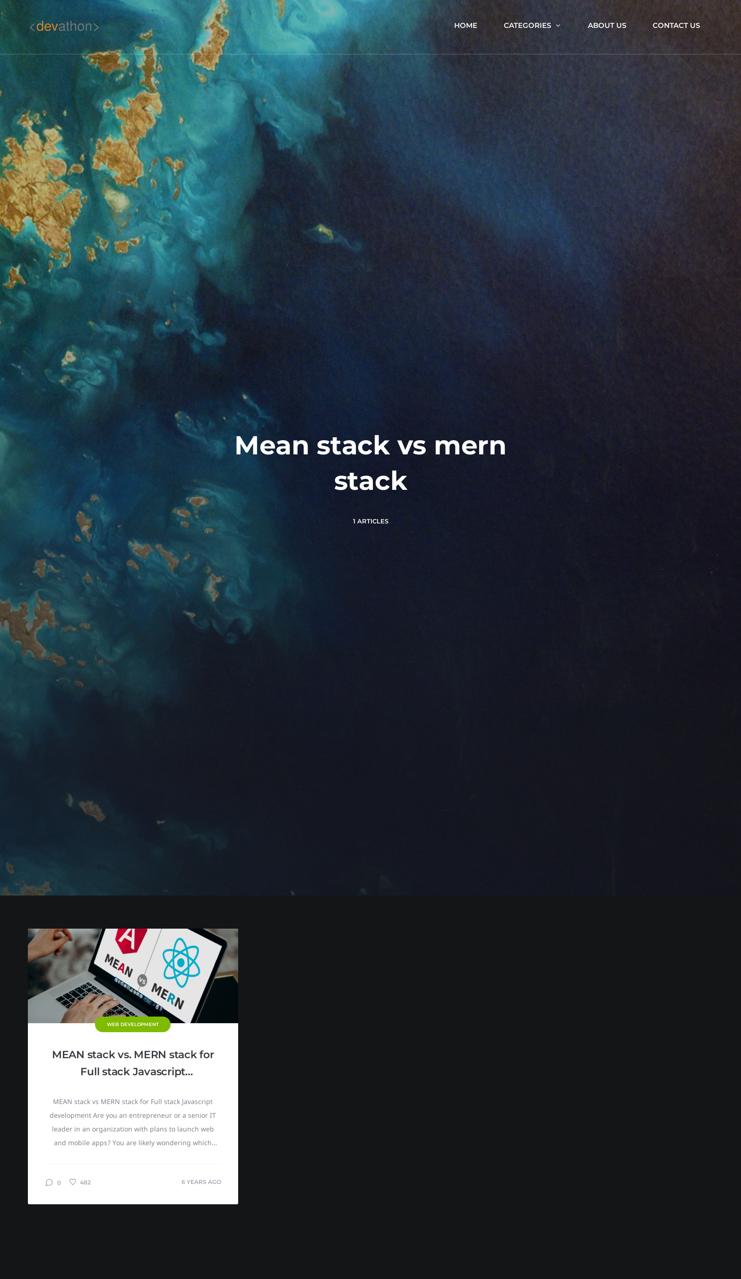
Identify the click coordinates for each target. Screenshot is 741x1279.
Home (465, 25)
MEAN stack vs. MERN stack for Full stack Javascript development (133, 1064)
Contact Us (676, 25)
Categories (532, 25)
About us (607, 25)
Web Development (133, 1024)
